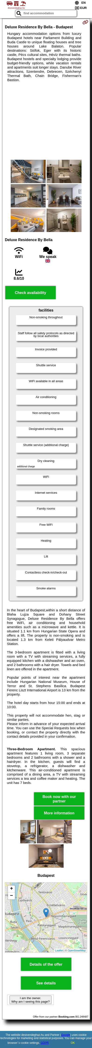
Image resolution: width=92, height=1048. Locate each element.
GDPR (45, 1042)
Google (65, 1035)
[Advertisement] (46, 120)
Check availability (30, 293)
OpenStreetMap (77, 950)
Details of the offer (46, 964)
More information (59, 813)
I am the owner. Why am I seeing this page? (30, 999)
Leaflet (59, 950)
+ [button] (11, 888)
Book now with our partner (59, 799)
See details (46, 983)
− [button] (11, 895)
